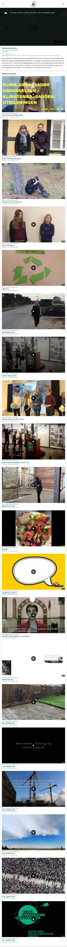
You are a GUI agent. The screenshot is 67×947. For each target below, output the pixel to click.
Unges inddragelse (8, 245)
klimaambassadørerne (54, 55)
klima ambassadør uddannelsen (40, 55)
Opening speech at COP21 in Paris (13, 419)
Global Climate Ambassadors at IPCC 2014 (15, 462)
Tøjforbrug (5, 289)
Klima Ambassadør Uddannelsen (10, 50)
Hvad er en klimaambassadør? (11, 158)
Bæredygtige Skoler (8, 332)
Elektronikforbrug (7, 679)
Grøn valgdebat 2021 (8, 723)
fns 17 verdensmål (23, 55)
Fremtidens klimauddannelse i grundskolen (16, 636)
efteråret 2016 (14, 55)
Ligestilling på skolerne (9, 593)
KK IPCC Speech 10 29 (9, 376)
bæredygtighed (6, 55)
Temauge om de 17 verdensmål (12, 202)
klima (29, 55)
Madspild (5, 549)
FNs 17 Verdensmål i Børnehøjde (12, 115)
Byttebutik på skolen (8, 506)
